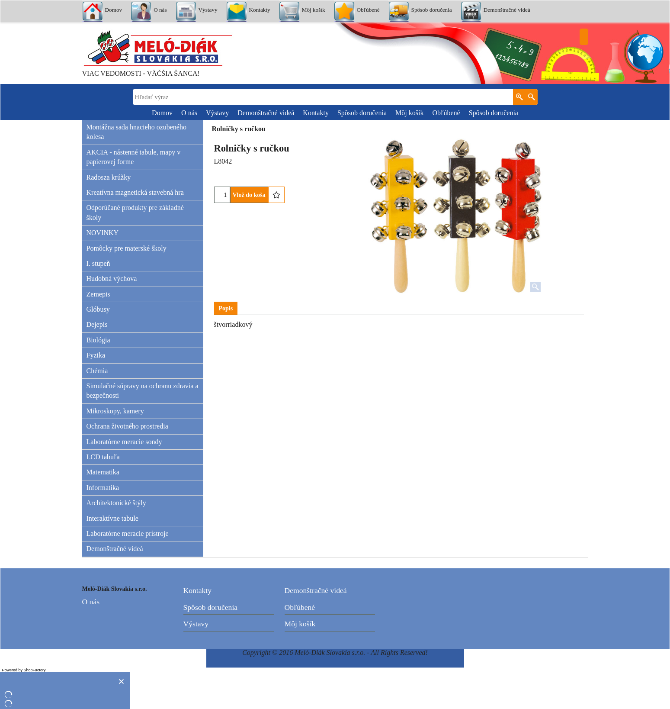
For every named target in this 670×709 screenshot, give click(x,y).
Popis (226, 308)
